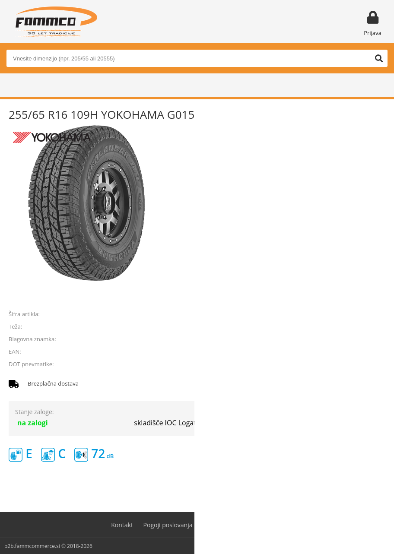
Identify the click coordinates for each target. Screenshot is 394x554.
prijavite (373, 294)
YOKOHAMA (369, 339)
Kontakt (122, 525)
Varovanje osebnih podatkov (243, 525)
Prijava (372, 33)
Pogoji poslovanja (168, 525)
